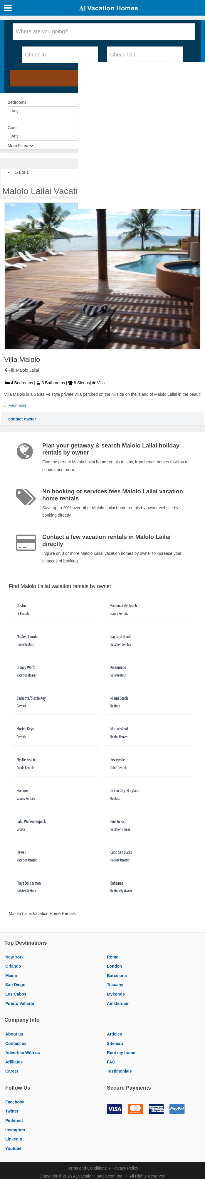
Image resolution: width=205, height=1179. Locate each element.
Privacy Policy (125, 1168)
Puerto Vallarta (19, 1003)
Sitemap (115, 1043)
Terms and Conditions (87, 1168)
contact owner (22, 419)
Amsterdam (118, 1003)
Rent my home (121, 1052)
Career (11, 1071)
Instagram (15, 1130)
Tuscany (115, 984)
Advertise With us (22, 1052)
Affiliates (14, 1062)
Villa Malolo (22, 359)
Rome (112, 957)
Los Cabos (15, 994)
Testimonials (119, 1071)
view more (17, 405)
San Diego (15, 984)
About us (14, 1034)
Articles (114, 1034)
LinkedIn (13, 1139)
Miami (11, 975)
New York (14, 957)
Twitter (12, 1111)
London (114, 966)
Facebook (14, 1102)
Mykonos (116, 994)
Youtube (13, 1148)
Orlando (13, 966)
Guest (13, 127)
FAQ (111, 1062)
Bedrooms (17, 102)
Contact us (15, 1043)
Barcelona (117, 975)
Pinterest (14, 1120)
